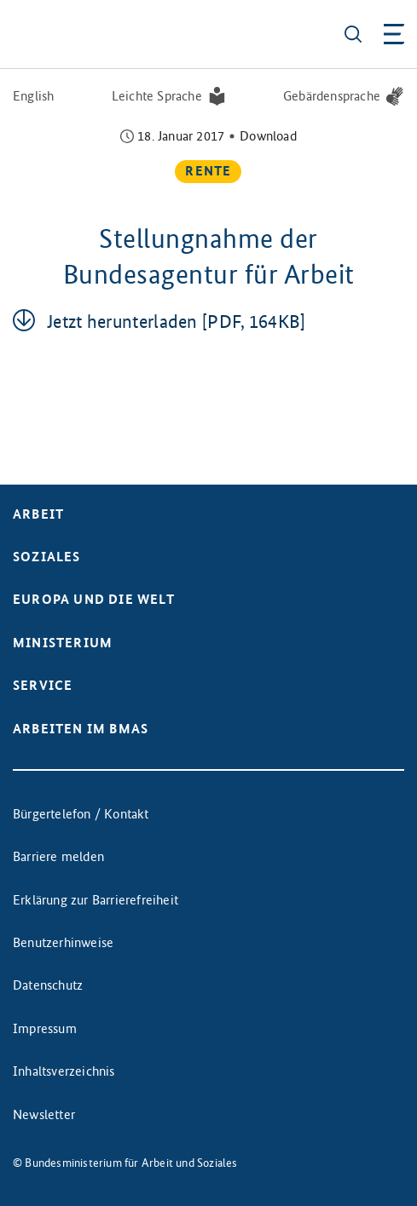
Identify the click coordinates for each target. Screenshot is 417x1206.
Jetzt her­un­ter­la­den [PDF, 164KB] (176, 321)
